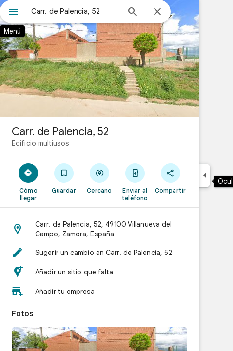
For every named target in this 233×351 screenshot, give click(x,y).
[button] (99, 229)
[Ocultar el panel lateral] (204, 175)
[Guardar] (64, 178)
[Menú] (13, 12)
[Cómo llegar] (28, 181)
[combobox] (75, 11)
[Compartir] (170, 178)
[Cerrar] (157, 12)
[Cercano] (99, 178)
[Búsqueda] (132, 12)
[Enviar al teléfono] (135, 181)
